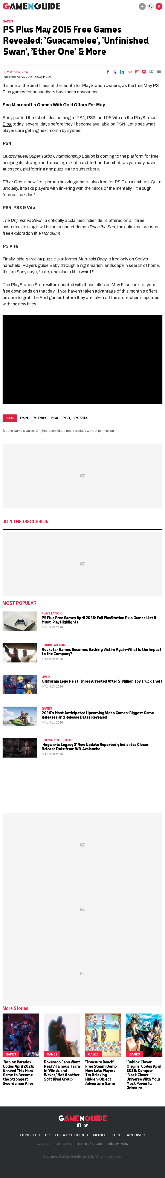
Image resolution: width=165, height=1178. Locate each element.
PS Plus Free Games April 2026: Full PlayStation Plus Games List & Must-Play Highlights (98, 619)
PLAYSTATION (51, 613)
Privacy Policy (118, 1143)
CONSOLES (30, 1135)
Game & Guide (24, 430)
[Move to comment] (159, 72)
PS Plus (39, 418)
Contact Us (63, 1143)
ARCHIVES (136, 1135)
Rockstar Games (55, 645)
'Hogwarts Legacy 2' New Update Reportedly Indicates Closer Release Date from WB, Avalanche (94, 746)
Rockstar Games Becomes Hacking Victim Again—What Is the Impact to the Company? (101, 651)
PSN (24, 418)
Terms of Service (90, 1143)
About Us (43, 1143)
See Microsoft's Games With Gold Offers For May (54, 104)
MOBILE (99, 1135)
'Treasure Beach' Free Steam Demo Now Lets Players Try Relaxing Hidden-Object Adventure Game (101, 1072)
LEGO (45, 676)
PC (47, 1135)
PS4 (54, 418)
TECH (117, 1135)
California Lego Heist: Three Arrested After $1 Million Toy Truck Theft (101, 681)
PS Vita (81, 418)
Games (8, 21)
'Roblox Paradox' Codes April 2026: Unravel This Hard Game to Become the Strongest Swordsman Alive (18, 1072)
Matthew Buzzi (17, 72)
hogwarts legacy (56, 740)
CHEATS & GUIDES (71, 1135)
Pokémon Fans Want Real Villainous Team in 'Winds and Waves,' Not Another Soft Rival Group (62, 1070)
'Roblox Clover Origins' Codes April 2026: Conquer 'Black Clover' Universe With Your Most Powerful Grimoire (143, 1074)
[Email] (151, 72)
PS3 (66, 418)
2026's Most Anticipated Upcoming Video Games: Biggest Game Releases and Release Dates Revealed (97, 714)
